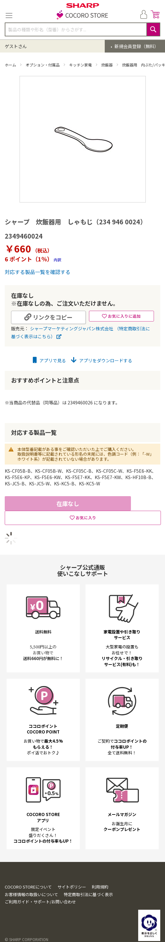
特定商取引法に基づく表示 (88, 894)
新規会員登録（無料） (136, 46)
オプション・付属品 (43, 64)
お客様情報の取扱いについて (31, 894)
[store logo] (82, 15)
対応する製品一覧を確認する (37, 272)
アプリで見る (49, 360)
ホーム (11, 64)
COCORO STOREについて (28, 887)
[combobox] (82, 29)
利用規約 (100, 887)
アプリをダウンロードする (101, 360)
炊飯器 (107, 64)
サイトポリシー (71, 887)
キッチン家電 (81, 64)
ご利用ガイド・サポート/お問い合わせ (40, 902)
